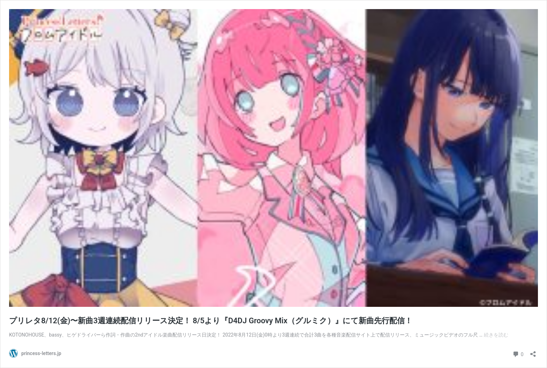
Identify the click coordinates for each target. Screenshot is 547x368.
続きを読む (496, 335)
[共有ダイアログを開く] (533, 351)
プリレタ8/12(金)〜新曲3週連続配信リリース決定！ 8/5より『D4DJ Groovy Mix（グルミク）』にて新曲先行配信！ (210, 320)
